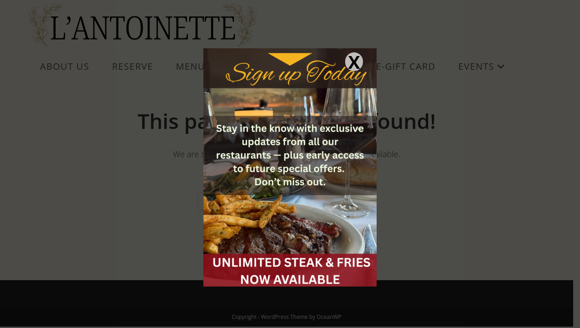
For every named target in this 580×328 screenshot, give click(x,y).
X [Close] (354, 61)
